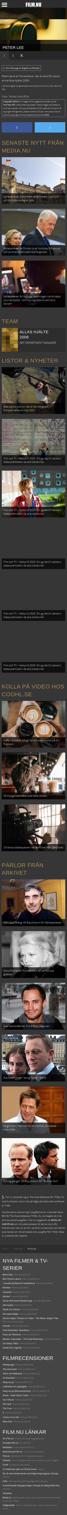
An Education (9, 1378)
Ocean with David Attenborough (17, 1301)
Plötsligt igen (9, 1365)
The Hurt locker (10, 1369)
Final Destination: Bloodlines (16, 1330)
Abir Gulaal (8, 1305)
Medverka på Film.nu (12, 1452)
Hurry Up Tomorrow (12, 1334)
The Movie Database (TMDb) (24, 1216)
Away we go (8, 1382)
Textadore (7, 1493)
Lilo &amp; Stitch (10, 1343)
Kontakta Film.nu (10, 1443)
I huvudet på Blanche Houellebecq (19, 1283)
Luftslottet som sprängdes (15, 1386)
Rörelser (7, 1287)
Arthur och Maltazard (12, 1373)
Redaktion (7, 1447)
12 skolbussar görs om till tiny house (19, 1469)
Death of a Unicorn (11, 1309)
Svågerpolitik (9, 1505)
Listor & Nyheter (30, 360)
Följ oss (6, 1456)
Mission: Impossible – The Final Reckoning (23, 1339)
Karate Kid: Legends (12, 1348)
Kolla (5, 1481)
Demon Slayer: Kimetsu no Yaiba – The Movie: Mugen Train (30, 1318)
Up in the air (8, 1400)
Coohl (5, 1465)
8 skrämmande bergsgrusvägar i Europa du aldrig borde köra (31, 1485)
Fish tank (7, 1404)
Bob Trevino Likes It (12, 1279)
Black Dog (7, 1274)
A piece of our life (11, 1417)
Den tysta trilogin (10, 1314)
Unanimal (7, 1292)
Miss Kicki (7, 1421)
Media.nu (7, 1497)
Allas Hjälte (15, 80)
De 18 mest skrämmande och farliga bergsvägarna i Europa (30, 1473)
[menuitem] (5, 1249)
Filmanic (7, 1460)
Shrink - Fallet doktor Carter (15, 1395)
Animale (6, 1326)
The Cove (7, 1408)
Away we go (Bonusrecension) (17, 1391)
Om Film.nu (8, 1438)
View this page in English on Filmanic (21, 68)
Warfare (6, 1296)
